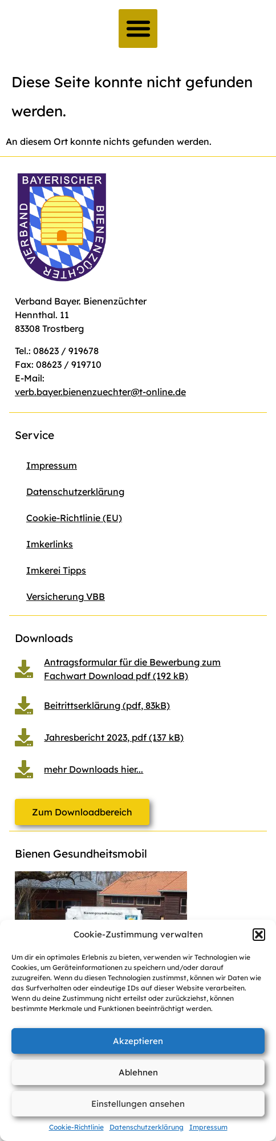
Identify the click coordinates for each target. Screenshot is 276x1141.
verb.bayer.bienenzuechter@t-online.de (100, 391)
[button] (259, 934)
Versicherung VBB (65, 596)
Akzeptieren (138, 1041)
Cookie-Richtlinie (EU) (74, 517)
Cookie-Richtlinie (76, 1127)
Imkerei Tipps (56, 570)
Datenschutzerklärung (146, 1127)
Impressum (208, 1127)
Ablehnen (138, 1072)
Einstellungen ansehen (138, 1103)
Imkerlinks (49, 544)
